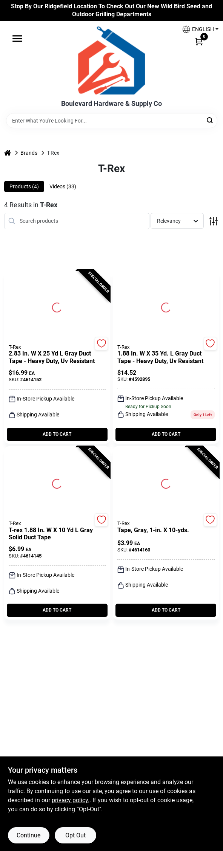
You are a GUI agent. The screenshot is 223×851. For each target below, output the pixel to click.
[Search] (210, 120)
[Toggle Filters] (213, 221)
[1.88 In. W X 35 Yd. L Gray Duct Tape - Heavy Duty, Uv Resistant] (166, 357)
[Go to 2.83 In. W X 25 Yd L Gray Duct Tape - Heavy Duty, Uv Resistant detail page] (57, 306)
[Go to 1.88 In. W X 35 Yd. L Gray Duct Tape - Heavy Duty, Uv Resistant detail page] (166, 306)
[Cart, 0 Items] (199, 41)
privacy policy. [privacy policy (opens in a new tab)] (70, 800)
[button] (197, 29)
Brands (28, 153)
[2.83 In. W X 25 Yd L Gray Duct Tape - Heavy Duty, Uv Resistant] (57, 357)
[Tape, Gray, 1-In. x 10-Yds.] (166, 530)
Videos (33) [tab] (62, 186)
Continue (28, 835)
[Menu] (17, 38)
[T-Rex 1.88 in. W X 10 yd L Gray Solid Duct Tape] (57, 534)
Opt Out (75, 835)
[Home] (7, 153)
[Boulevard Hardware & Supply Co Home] (111, 60)
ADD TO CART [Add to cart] (57, 434)
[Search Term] (111, 120)
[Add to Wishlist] (101, 343)
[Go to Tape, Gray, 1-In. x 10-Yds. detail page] (166, 482)
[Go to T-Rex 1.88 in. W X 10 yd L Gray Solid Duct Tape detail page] (57, 482)
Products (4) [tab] (24, 186)
